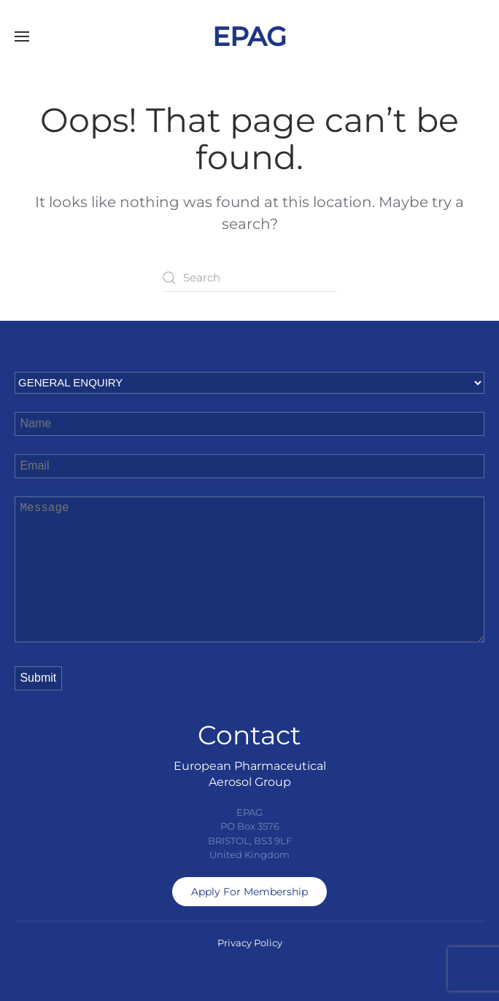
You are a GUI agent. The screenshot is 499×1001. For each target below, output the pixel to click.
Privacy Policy (249, 943)
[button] (22, 36)
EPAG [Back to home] (249, 36)
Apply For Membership (249, 891)
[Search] (249, 278)
